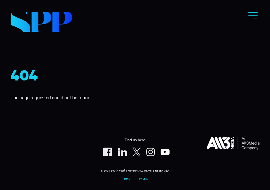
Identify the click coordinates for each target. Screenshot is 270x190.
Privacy (143, 178)
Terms (126, 178)
